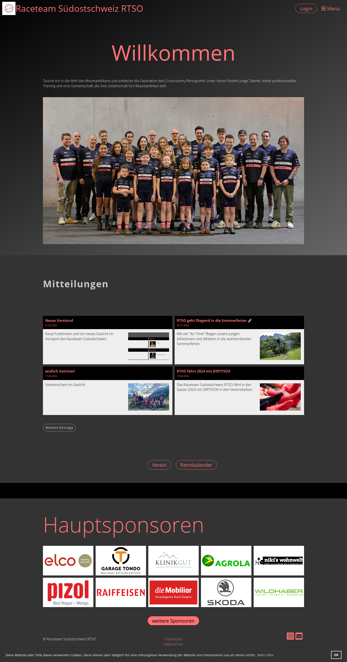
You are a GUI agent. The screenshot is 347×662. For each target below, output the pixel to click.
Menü (331, 8)
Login (306, 8)
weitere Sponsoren (173, 620)
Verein (159, 464)
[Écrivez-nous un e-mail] (299, 637)
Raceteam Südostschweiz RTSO (79, 8)
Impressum (173, 639)
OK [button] (336, 655)
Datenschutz (173, 644)
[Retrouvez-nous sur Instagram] (290, 637)
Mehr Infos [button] (265, 655)
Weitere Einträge (59, 427)
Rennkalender (196, 464)
